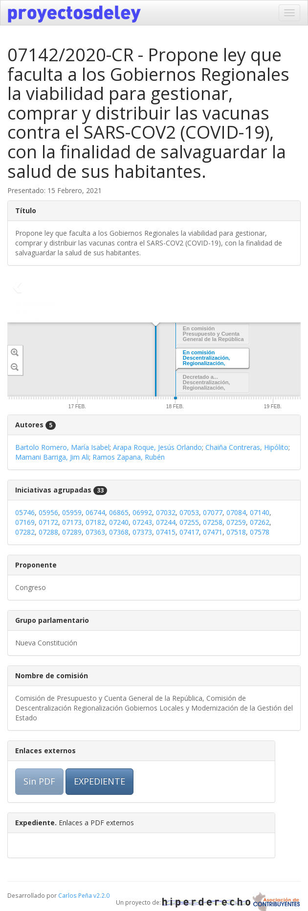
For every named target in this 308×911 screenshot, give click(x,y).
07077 (212, 512)
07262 (259, 522)
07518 (236, 532)
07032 (166, 512)
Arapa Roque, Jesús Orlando (157, 447)
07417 (189, 532)
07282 (25, 532)
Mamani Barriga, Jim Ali (52, 457)
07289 (72, 532)
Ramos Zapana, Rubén (128, 457)
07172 (48, 522)
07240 (119, 522)
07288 (48, 532)
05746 (25, 512)
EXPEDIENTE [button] (99, 781)
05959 (72, 512)
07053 (189, 512)
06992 (142, 512)
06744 (95, 512)
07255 (189, 522)
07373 (142, 532)
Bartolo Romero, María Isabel (62, 447)
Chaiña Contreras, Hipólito (246, 447)
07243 (142, 522)
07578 (259, 532)
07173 (72, 522)
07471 (212, 532)
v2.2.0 (101, 895)
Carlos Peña (75, 895)
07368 (119, 532)
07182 (95, 522)
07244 (166, 522)
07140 (259, 512)
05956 (48, 512)
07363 (95, 532)
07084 (236, 512)
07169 (25, 522)
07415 (166, 532)
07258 (212, 522)
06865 (119, 512)
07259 (236, 522)
